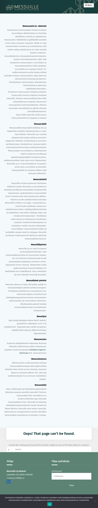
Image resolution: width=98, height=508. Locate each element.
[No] (95, 501)
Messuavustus (40, 339)
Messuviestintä (39, 179)
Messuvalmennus (38, 359)
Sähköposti (57, 471)
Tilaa (71, 485)
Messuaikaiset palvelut (36, 280)
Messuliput (41, 316)
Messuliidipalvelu (38, 244)
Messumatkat (40, 385)
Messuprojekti (40, 124)
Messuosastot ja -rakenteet (34, 26)
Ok (50, 504)
